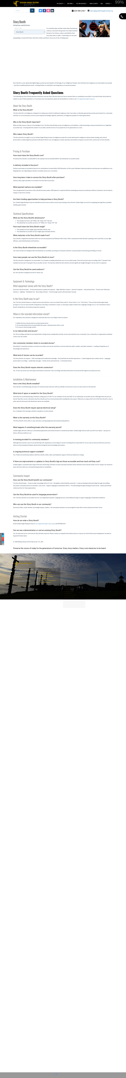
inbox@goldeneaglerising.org (101, 11)
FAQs (102, 3)
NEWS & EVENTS (94, 3)
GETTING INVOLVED (81, 3)
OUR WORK (70, 3)
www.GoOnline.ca (26, 641)
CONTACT (109, 3)
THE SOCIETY (61, 3)
